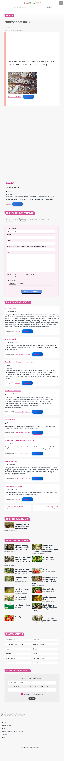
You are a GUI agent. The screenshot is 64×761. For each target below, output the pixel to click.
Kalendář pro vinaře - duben (14, 507)
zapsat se (26, 694)
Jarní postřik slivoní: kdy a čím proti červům (23, 570)
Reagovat (17, 204)
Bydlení (8, 649)
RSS (3, 737)
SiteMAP (4, 734)
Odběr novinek (6, 726)
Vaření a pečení (10, 658)
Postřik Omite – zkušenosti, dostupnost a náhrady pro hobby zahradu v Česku (45, 548)
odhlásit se (39, 694)
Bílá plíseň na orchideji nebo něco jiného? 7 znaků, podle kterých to (18, 560)
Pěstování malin (48, 589)
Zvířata (35, 649)
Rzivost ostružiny (11, 461)
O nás (4, 723)
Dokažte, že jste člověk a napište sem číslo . (26, 246)
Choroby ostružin (11, 308)
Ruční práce (36, 640)
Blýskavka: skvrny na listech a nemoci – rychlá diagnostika (22, 547)
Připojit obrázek (12, 280)
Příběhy (35, 654)
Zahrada (8, 654)
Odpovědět (28, 96)
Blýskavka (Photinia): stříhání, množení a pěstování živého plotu (45, 580)
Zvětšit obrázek (14, 96)
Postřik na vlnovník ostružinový (22, 590)
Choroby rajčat (20, 617)
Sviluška (45, 569)
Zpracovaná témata (39, 658)
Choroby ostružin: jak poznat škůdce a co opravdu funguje (22, 526)
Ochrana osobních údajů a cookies (12, 731)
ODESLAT (32, 698)
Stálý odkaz (8, 204)
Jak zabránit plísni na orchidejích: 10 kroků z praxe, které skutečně (50, 619)
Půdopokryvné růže (52, 507)
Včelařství (8, 663)
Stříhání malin (47, 557)
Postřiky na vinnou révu (49, 598)
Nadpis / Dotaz (11, 228)
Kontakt (35, 663)
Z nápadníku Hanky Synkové (14, 644)
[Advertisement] (32, 43)
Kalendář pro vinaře (39, 644)
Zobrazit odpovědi (19, 354)
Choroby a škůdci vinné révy (23, 578)
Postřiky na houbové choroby (22, 606)
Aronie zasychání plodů (13, 486)
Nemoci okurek (20, 597)
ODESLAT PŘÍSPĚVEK (31, 292)
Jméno (9, 234)
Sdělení (9, 252)
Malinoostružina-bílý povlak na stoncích (19, 440)
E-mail (9, 240)
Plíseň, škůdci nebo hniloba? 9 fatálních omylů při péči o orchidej (44, 608)
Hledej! (49, 7)
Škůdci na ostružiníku (13, 391)
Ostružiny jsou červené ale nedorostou (19, 362)
